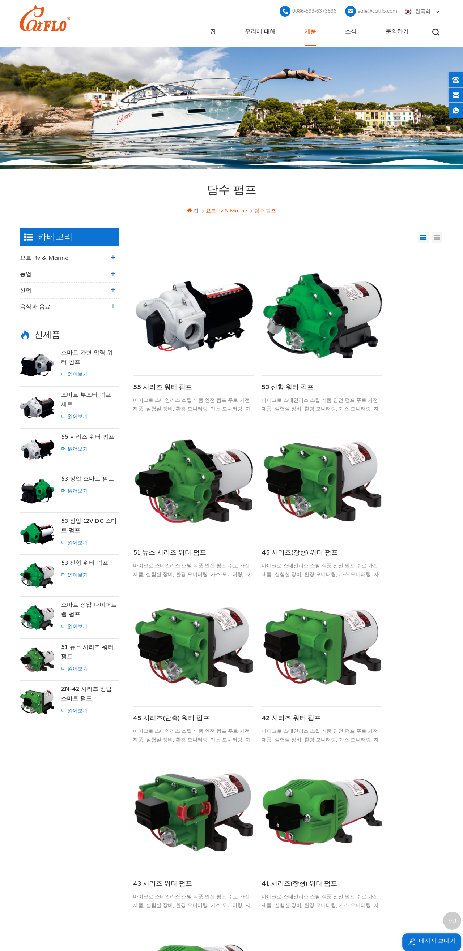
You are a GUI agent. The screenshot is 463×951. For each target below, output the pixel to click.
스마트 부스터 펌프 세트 (86, 398)
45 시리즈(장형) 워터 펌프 (171, 502)
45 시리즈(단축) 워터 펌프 (275, 502)
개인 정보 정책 (176, 870)
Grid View (423, 236)
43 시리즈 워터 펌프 (162, 643)
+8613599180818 (368, 811)
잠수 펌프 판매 (248, 874)
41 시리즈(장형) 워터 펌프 (275, 643)
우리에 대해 (260, 29)
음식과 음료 (35, 305)
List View (437, 236)
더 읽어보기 (74, 373)
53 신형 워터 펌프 (263, 361)
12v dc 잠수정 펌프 (254, 825)
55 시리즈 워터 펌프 (162, 361)
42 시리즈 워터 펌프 (370, 502)
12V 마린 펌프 (248, 788)
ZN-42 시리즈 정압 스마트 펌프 (86, 692)
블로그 (167, 833)
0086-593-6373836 (314, 9)
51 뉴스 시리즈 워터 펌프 (377, 361)
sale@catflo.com (377, 9)
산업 (25, 289)
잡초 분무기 (245, 862)
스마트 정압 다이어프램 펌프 (89, 608)
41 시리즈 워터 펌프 (370, 643)
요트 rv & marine (44, 256)
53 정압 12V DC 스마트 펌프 (89, 524)
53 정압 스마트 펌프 (87, 477)
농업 (25, 272)
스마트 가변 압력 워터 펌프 (87, 356)
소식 (351, 29)
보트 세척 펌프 (248, 800)
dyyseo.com (337, 928)
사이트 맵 (170, 846)
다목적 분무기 (247, 812)
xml (164, 858)
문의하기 (397, 29)
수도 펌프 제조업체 (253, 849)
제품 (310, 29)
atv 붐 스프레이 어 (253, 837)
